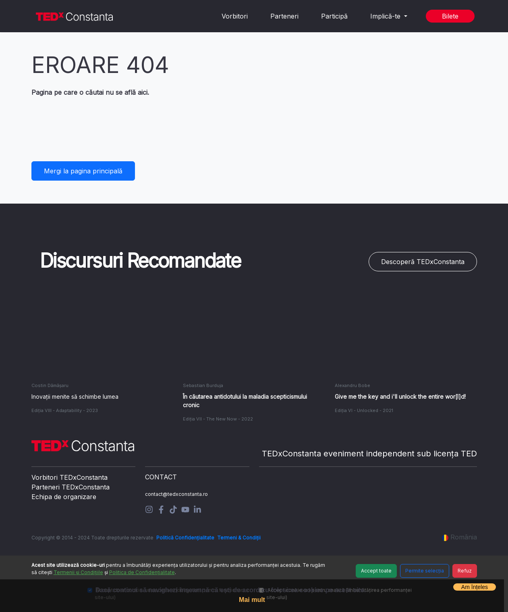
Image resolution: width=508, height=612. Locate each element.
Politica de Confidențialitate (142, 572)
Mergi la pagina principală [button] (83, 171)
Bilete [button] (450, 16)
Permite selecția (424, 571)
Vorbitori (235, 16)
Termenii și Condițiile (78, 572)
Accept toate (376, 571)
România (459, 537)
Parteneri (284, 16)
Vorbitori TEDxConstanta (69, 477)
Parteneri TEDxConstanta (70, 487)
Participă (334, 16)
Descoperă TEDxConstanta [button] (422, 262)
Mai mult (252, 599)
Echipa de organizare (63, 497)
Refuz (465, 571)
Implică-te (386, 16)
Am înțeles (474, 587)
